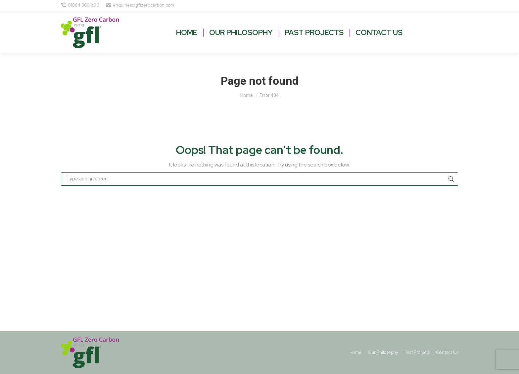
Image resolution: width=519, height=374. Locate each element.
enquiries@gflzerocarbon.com (140, 5)
